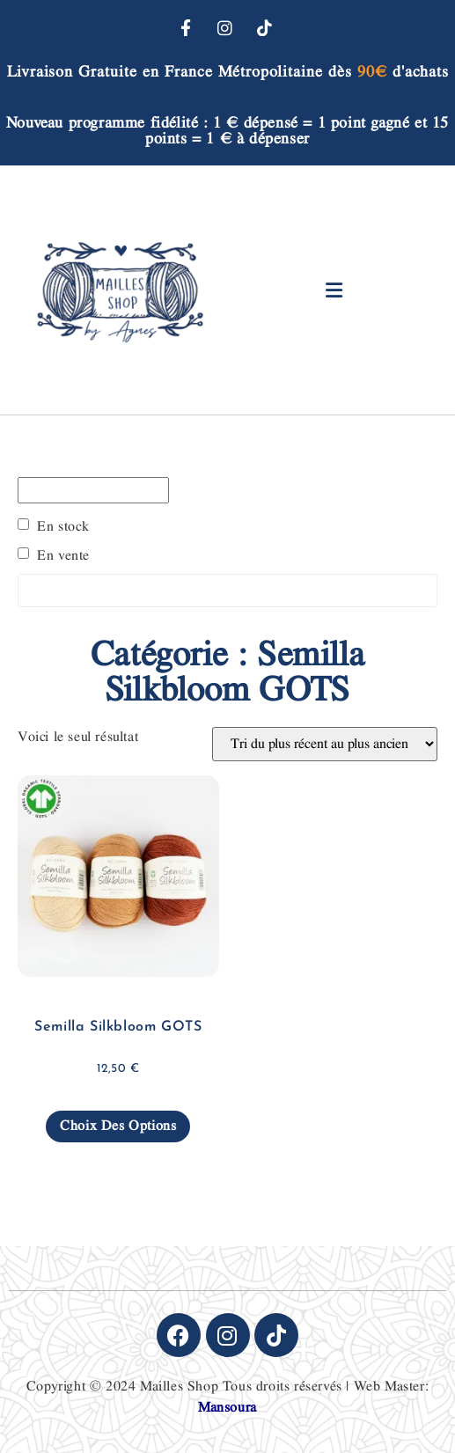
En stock (63, 527)
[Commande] (324, 744)
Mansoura (227, 1407)
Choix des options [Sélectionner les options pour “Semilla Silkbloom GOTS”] (118, 1126)
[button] (335, 290)
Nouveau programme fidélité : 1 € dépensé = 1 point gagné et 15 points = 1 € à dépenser (227, 131)
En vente (63, 556)
